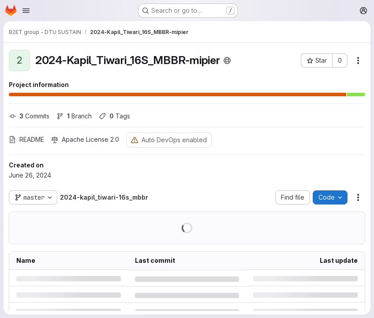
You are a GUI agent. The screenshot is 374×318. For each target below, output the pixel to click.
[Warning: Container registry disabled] (134, 140)
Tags (114, 116)
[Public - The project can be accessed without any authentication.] (227, 60)
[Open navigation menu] (26, 11)
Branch (74, 116)
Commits (29, 116)
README (26, 139)
